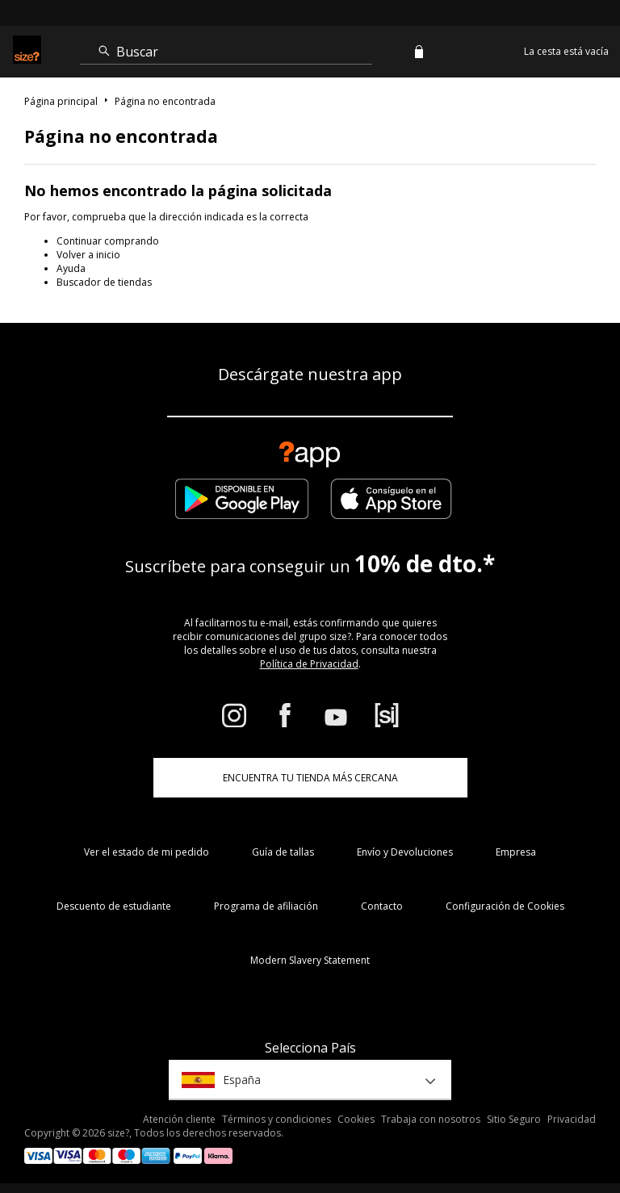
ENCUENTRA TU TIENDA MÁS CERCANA (310, 778)
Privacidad (571, 1119)
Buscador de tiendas (104, 282)
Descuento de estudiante (114, 906)
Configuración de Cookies (505, 906)
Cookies (356, 1119)
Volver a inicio (88, 255)
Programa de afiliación (266, 906)
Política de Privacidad (309, 664)
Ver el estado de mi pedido (146, 852)
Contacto (382, 906)
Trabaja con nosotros (430, 1119)
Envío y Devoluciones (405, 852)
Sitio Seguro (514, 1119)
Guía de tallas (283, 852)
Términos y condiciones (276, 1119)
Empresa (516, 852)
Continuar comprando (108, 241)
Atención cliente (179, 1119)
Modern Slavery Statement (310, 960)
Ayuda (71, 268)
